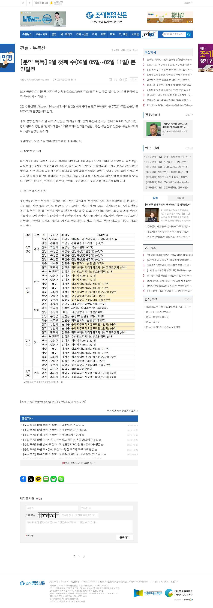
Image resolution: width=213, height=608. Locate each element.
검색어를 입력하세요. (173, 34)
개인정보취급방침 (89, 581)
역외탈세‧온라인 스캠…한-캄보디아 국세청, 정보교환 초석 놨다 (170, 105)
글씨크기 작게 (136, 79)
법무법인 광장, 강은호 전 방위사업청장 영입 (168, 79)
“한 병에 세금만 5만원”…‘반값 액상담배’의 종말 (170, 255)
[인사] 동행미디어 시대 (157, 317)
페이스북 (23, 479)
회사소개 (54, 581)
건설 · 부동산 (132, 50)
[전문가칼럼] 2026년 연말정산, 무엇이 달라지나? (170, 285)
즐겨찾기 (29, 3)
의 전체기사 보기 (121, 410)
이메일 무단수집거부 (138, 581)
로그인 (187, 3)
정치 (94, 34)
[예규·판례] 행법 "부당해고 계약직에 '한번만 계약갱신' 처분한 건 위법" (168, 167)
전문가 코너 (152, 115)
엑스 (31, 479)
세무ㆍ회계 (41, 34)
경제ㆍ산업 (82, 34)
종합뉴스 (27, 34)
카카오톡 (38, 479)
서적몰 (135, 34)
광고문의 (64, 581)
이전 (74, 556)
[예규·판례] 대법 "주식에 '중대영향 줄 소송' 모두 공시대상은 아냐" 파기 (168, 156)
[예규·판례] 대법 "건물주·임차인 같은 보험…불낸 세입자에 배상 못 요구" (168, 187)
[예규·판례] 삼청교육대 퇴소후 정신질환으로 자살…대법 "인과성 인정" (168, 177)
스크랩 (126, 80)
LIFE (103, 34)
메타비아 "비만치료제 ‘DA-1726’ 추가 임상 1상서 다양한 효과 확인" (170, 90)
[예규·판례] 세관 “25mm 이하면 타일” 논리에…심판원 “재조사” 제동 (168, 172)
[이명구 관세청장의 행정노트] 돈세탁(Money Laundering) (170, 270)
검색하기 (188, 34)
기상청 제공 (58, 4)
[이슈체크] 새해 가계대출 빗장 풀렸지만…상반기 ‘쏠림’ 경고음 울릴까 (170, 95)
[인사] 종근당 (153, 322)
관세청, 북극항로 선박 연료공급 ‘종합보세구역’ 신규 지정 (170, 59)
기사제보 (154, 581)
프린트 (120, 80)
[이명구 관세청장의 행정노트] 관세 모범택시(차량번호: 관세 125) (168, 236)
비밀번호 (86, 508)
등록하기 (124, 537)
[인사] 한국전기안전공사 (158, 311)
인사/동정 (151, 299)
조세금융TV (149, 34)
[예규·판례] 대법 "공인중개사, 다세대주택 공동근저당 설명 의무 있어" (168, 161)
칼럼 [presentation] (155, 198)
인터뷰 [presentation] (180, 198)
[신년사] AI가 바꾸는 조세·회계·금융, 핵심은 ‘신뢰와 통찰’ (168, 231)
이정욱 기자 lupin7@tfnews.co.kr (34, 79)
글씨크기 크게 (132, 79)
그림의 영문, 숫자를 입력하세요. (78, 515)
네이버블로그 (46, 479)
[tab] (155, 198)
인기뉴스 (150, 248)
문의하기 (165, 581)
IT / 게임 (123, 34)
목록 (110, 80)
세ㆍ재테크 (66, 34)
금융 (54, 34)
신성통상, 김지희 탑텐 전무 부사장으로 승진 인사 (170, 69)
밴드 (61, 479)
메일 (115, 80)
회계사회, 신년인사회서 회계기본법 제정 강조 (169, 84)
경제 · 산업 (120, 50)
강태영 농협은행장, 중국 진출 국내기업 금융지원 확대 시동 (170, 74)
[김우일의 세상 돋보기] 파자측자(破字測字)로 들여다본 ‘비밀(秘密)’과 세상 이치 (168, 226)
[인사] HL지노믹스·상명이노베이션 (163, 327)
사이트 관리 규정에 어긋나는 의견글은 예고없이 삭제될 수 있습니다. (62, 522)
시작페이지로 (23, 3)
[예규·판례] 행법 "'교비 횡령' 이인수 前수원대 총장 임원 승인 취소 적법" (168, 182)
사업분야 (75, 581)
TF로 (112, 34)
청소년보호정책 (113, 581)
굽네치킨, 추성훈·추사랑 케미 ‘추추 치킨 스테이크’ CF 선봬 (170, 100)
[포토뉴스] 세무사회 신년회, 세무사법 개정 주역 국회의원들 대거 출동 (170, 64)
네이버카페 (53, 479)
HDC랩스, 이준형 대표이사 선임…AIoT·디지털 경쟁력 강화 (168, 306)
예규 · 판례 (152, 148)
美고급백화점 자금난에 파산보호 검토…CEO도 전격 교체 (170, 275)
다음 (84, 556)
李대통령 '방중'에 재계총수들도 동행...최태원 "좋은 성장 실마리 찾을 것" (170, 265)
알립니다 (175, 581)
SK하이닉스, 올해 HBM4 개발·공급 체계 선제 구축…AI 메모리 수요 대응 (170, 280)
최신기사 (150, 52)
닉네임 (30, 508)
